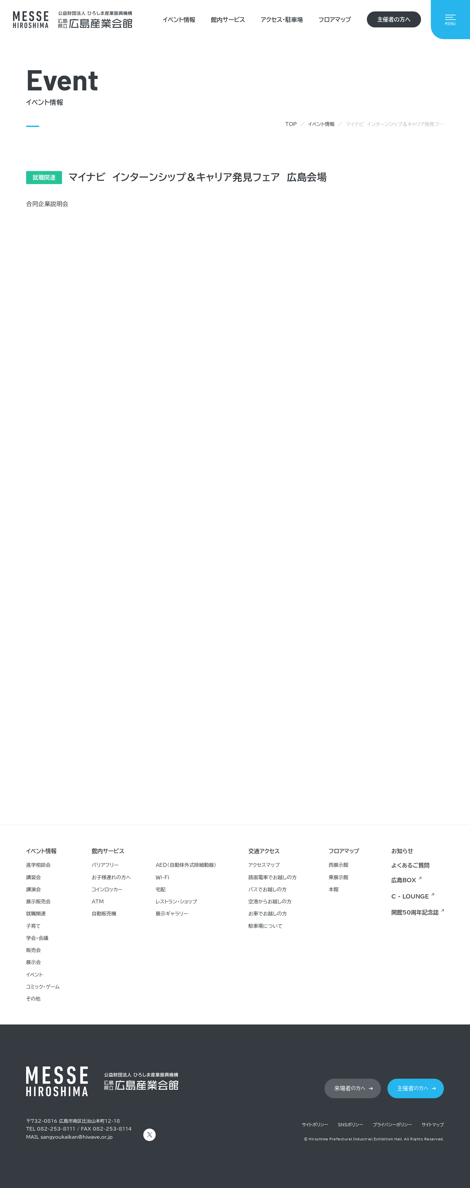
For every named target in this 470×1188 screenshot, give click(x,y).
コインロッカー (107, 889)
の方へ (350, 1088)
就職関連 (36, 913)
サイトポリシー (315, 1125)
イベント (34, 974)
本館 (333, 889)
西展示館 (338, 865)
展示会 (33, 962)
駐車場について (265, 926)
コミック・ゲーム (43, 986)
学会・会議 (37, 938)
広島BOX (403, 880)
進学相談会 (38, 865)
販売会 (33, 950)
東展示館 (338, 877)
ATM (98, 901)
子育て (33, 926)
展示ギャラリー (172, 913)
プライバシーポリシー (392, 1125)
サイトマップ (433, 1125)
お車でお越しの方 (267, 913)
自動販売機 (104, 913)
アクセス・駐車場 (282, 20)
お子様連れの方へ (111, 877)
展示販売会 (38, 901)
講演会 (33, 889)
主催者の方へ (394, 19)
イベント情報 (179, 20)
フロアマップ (335, 20)
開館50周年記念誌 (415, 912)
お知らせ (402, 851)
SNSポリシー (350, 1125)
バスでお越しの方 (267, 889)
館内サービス (228, 20)
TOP (291, 124)
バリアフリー (105, 865)
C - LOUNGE (410, 896)
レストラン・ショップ (176, 901)
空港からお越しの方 (269, 901)
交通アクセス (264, 851)
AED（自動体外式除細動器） (186, 865)
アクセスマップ (264, 865)
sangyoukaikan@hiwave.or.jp (76, 1137)
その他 (33, 998)
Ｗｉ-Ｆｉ (162, 877)
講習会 (33, 877)
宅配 (160, 889)
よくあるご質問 (410, 865)
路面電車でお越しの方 (272, 877)
